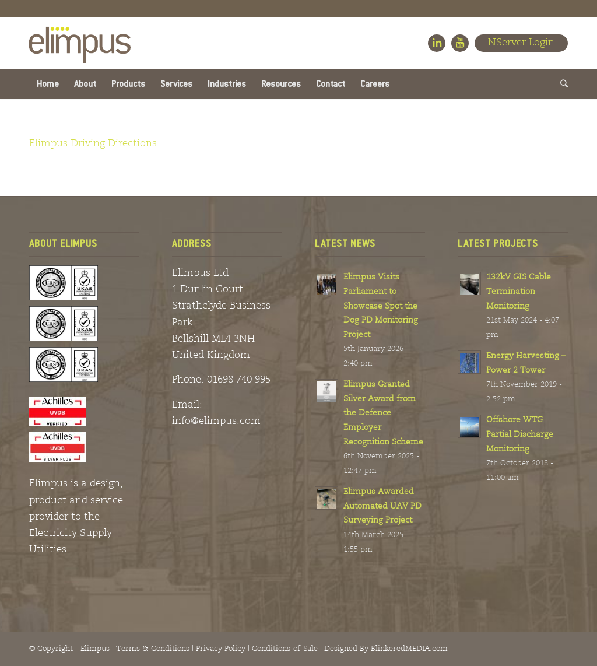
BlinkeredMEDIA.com (409, 649)
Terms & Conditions (152, 649)
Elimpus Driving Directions (93, 144)
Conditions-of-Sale (285, 649)
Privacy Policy (220, 649)
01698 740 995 (239, 380)
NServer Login (521, 43)
